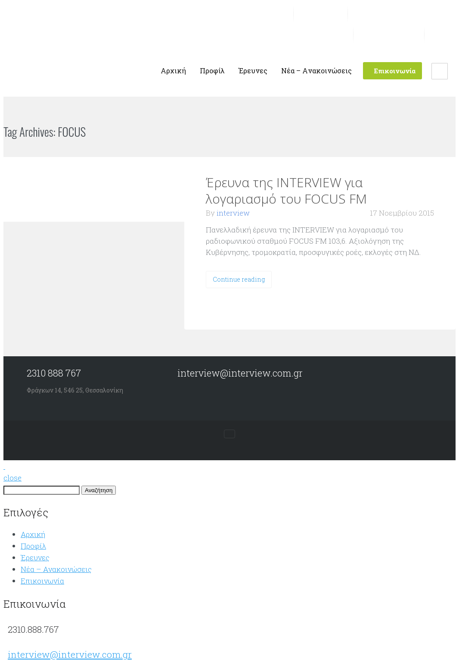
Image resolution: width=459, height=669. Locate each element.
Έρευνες (35, 557)
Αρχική (33, 534)
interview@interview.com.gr (70, 654)
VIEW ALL (112, 132)
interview (233, 213)
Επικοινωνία (42, 581)
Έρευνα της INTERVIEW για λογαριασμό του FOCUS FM (286, 190)
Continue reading (239, 279)
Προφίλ (33, 546)
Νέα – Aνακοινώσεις (56, 569)
